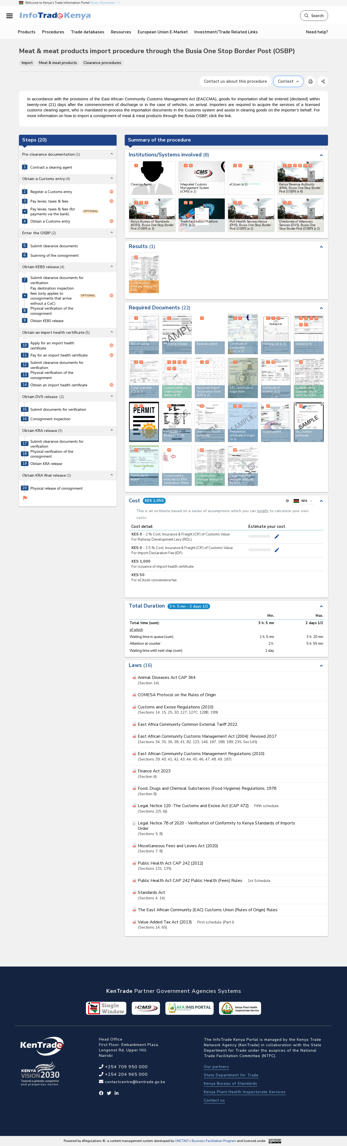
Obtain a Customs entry (50, 221)
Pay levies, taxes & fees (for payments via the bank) (52, 212)
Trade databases (87, 32)
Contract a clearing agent (51, 167)
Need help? (317, 32)
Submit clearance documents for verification (56, 280)
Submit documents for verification (58, 409)
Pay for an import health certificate (59, 355)
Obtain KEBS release (46, 320)
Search (314, 15)
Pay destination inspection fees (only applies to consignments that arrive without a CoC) (52, 296)
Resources (121, 32)
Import (27, 62)
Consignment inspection (50, 418)
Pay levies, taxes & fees (49, 201)
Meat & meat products (58, 62)
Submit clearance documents (54, 245)
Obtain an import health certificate (58, 385)
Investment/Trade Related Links (226, 32)
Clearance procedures (102, 62)
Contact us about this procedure (235, 81)
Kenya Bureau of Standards (230, 1083)
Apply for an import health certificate (52, 346)
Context (288, 81)
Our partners (216, 1066)
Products (27, 32)
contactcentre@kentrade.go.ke (134, 1081)
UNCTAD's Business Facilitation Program (205, 1141)
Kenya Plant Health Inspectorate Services (245, 1091)
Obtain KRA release (46, 463)
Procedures (53, 32)
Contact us (214, 1100)
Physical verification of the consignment (51, 311)
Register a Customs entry (51, 191)
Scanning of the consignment (54, 255)
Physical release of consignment (56, 488)
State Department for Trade (231, 1075)
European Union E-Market (163, 32)
